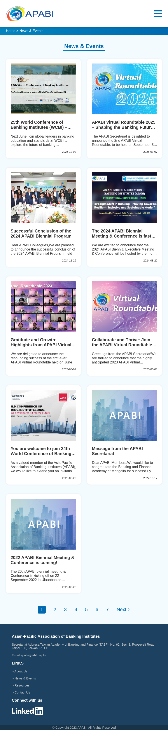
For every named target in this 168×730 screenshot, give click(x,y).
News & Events (25, 678)
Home (10, 31)
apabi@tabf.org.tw (33, 655)
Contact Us (22, 692)
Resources (22, 685)
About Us (20, 671)
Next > (123, 609)
